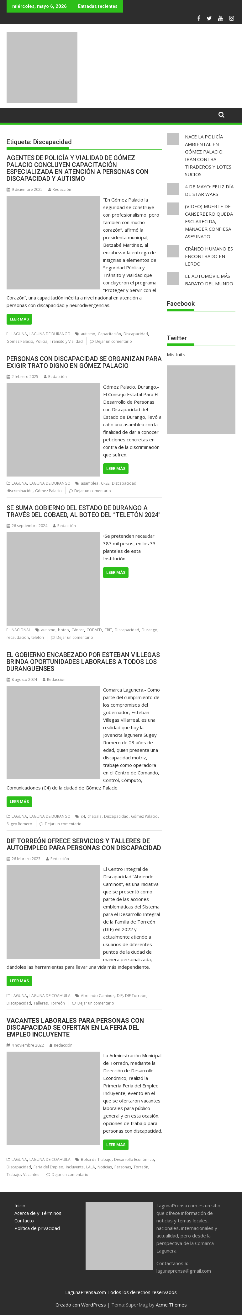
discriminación (20, 490)
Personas (122, 1167)
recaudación (18, 637)
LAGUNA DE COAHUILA (50, 995)
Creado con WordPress (80, 1305)
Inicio (19, 1205)
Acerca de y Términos (37, 1213)
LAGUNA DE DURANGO (50, 334)
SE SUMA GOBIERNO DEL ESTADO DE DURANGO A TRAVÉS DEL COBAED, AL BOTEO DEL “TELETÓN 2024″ (83, 511)
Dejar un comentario (113, 341)
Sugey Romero (19, 824)
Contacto (24, 1220)
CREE (105, 483)
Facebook (181, 303)
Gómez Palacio (20, 341)
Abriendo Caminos (97, 995)
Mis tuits (176, 354)
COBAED (94, 630)
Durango (149, 630)
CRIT (108, 630)
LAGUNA (19, 334)
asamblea (89, 483)
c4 (83, 816)
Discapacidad (136, 334)
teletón (37, 637)
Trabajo (14, 1174)
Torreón (57, 1003)
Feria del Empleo (48, 1167)
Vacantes (31, 1174)
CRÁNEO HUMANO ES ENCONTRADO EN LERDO (209, 256)
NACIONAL (21, 630)
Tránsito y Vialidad (66, 341)
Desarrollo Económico (134, 1159)
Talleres (41, 1003)
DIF (120, 995)
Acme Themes (171, 1305)
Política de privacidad (37, 1228)
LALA (90, 1167)
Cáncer (77, 630)
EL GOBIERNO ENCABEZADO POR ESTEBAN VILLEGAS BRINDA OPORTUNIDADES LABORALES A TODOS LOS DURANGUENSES (83, 661)
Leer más (19, 319)
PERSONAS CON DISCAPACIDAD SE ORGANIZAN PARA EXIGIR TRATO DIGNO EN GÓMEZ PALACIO (84, 362)
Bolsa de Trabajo (96, 1159)
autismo (88, 334)
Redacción (59, 189)
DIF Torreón (135, 995)
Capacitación (109, 334)
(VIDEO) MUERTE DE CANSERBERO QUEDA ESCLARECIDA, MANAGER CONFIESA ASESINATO (209, 221)
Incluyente (75, 1167)
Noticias (104, 1167)
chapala (94, 816)
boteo (63, 630)
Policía (41, 341)
